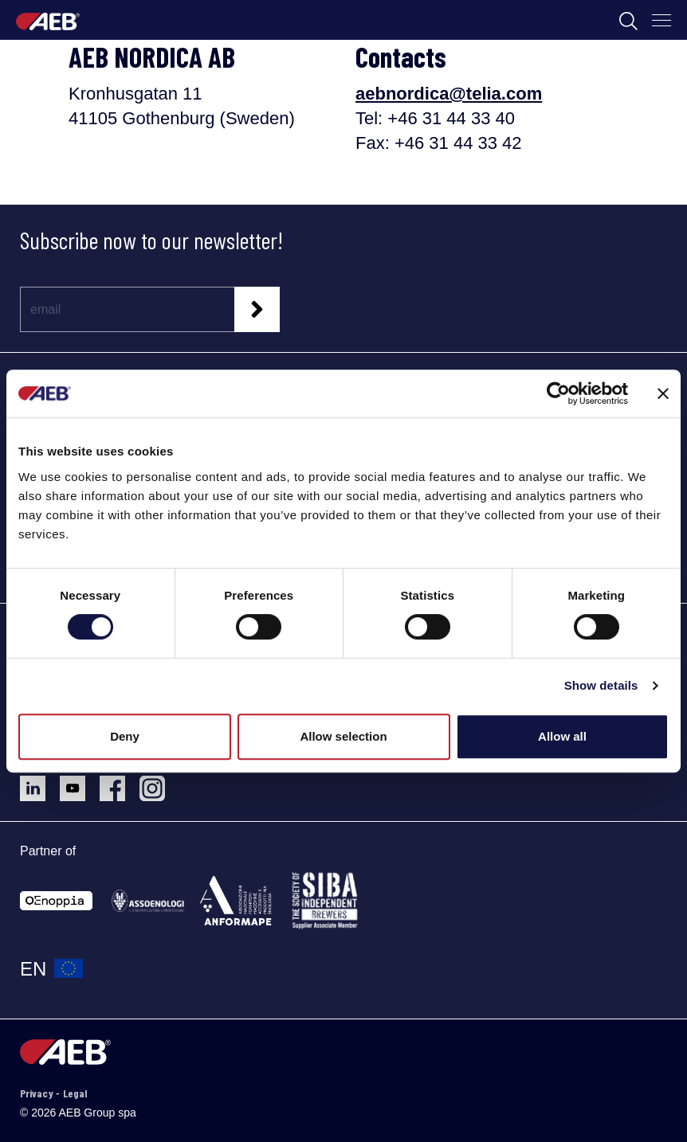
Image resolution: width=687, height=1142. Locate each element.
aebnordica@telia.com (448, 94)
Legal (75, 1093)
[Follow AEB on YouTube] (80, 782)
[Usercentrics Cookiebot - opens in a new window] (558, 393)
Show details (601, 685)
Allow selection (343, 736)
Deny (124, 736)
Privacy (38, 1093)
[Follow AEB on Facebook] (119, 782)
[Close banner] (663, 393)
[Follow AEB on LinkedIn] (40, 782)
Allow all (562, 736)
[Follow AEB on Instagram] (158, 782)
